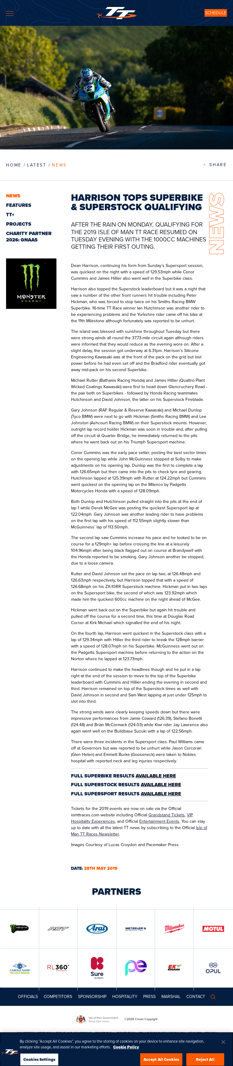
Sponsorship (92, 996)
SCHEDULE (215, 13)
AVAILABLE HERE (156, 775)
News (59, 165)
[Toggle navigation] (10, 13)
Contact (195, 996)
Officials (28, 996)
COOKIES (194, 1033)
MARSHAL (171, 996)
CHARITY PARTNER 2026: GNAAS (29, 236)
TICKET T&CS (126, 1033)
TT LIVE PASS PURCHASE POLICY (162, 1033)
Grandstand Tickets (166, 815)
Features (18, 205)
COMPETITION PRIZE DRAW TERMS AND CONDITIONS (54, 1033)
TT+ (10, 214)
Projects (18, 223)
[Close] (223, 1047)
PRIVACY (211, 1033)
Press (149, 996)
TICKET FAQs (104, 1033)
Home (14, 165)
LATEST (36, 165)
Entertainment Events (159, 821)
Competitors (58, 996)
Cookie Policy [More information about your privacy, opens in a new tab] (126, 1052)
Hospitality (124, 996)
